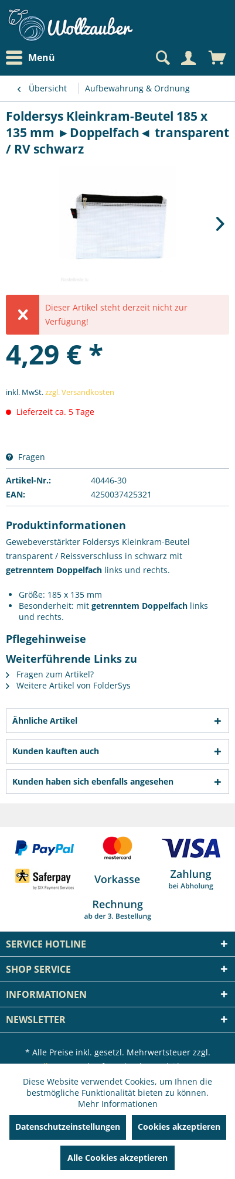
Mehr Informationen (118, 1103)
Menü (30, 58)
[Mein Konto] (188, 58)
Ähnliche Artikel (44, 720)
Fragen (25, 456)
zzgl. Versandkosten (79, 392)
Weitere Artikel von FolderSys (68, 685)
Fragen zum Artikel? (50, 674)
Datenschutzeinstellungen (67, 1126)
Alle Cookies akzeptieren (117, 1157)
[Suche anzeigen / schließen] (161, 58)
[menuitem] (33, 57)
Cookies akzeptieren (179, 1126)
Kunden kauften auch (55, 751)
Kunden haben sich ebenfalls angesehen (92, 781)
